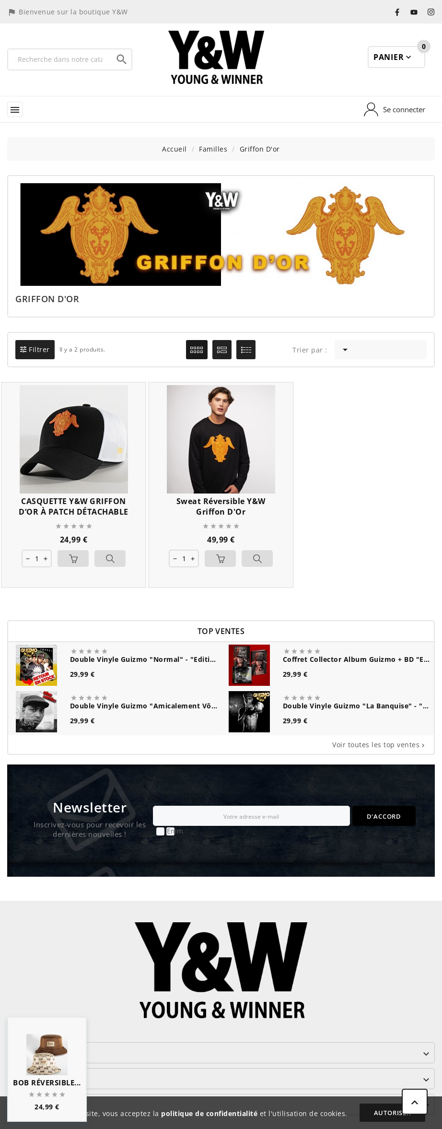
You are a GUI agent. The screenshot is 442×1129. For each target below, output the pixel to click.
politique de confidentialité (209, 1113)
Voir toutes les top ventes (379, 744)
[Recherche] (60, 59)
